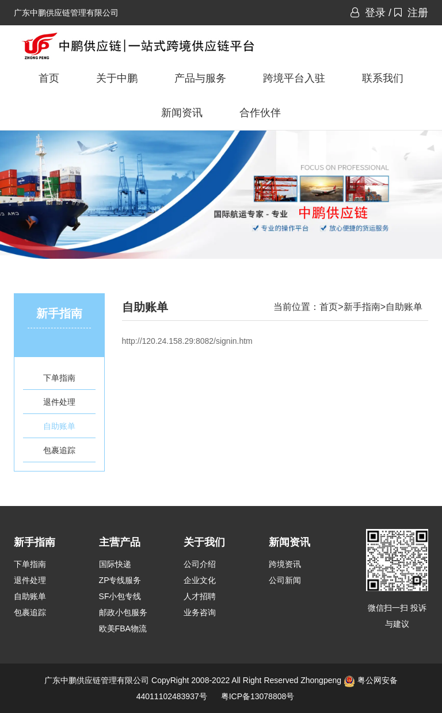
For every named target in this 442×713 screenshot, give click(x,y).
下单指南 (59, 377)
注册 (411, 12)
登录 (368, 12)
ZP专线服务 (120, 580)
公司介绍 (200, 564)
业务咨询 (200, 612)
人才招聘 (200, 596)
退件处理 (59, 402)
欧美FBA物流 (123, 628)
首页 (49, 78)
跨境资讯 (285, 564)
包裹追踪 (59, 450)
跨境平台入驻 (294, 78)
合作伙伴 (260, 112)
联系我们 (382, 78)
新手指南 (362, 307)
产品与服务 (200, 78)
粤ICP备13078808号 (258, 696)
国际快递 (115, 564)
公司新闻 (285, 580)
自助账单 (59, 426)
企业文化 (200, 580)
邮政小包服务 (123, 612)
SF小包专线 (120, 596)
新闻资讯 (182, 112)
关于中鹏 (117, 78)
